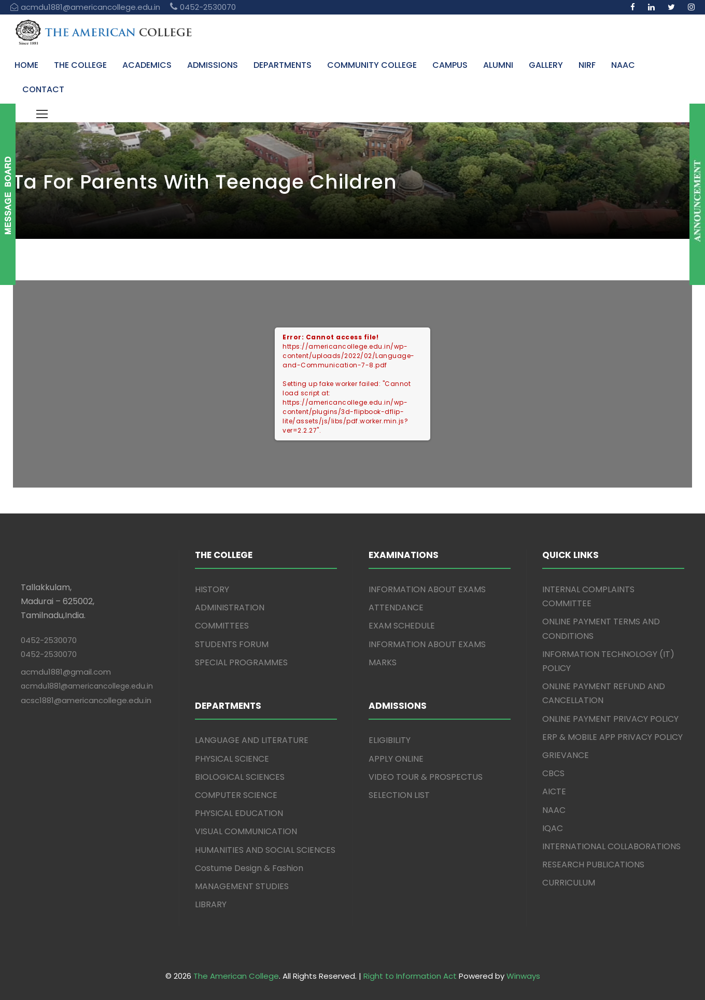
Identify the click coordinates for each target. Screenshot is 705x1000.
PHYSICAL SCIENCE (232, 759)
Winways (523, 975)
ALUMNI (498, 65)
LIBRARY (211, 904)
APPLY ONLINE (396, 759)
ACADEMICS (147, 65)
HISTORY (212, 589)
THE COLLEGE (80, 65)
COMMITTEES (222, 626)
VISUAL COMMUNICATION (246, 831)
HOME (26, 65)
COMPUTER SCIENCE (236, 795)
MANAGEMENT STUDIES (242, 886)
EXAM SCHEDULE (402, 626)
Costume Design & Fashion (249, 868)
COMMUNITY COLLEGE (372, 65)
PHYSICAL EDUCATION (239, 813)
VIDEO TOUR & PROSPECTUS (426, 777)
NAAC (623, 65)
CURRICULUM (568, 883)
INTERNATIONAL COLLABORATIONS (611, 846)
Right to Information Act (410, 975)
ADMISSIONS (212, 65)
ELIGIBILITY (390, 740)
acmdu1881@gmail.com (66, 671)
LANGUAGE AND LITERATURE (251, 740)
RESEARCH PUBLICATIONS (593, 864)
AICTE (554, 791)
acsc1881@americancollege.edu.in (86, 700)
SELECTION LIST (399, 795)
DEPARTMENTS (282, 65)
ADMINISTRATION (229, 607)
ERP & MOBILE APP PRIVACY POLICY (612, 737)
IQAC (552, 828)
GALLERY (546, 65)
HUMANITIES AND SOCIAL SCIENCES (265, 850)
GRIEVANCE (565, 755)
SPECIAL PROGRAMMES (241, 662)
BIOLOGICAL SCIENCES (240, 777)
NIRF (587, 65)
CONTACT (43, 89)
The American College (236, 975)
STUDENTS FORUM (232, 644)
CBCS (553, 773)
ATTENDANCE (396, 607)
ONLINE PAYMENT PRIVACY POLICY (610, 719)
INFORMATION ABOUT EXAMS (427, 589)
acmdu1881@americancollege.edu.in (87, 686)
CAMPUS (450, 65)
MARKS (383, 662)
